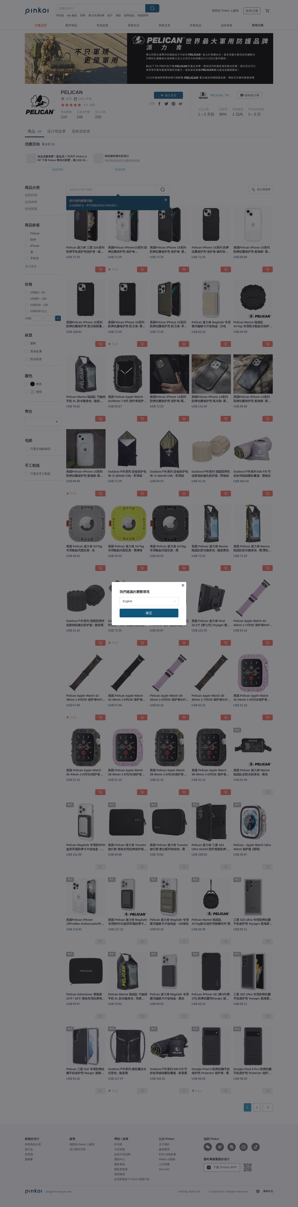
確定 (149, 613)
